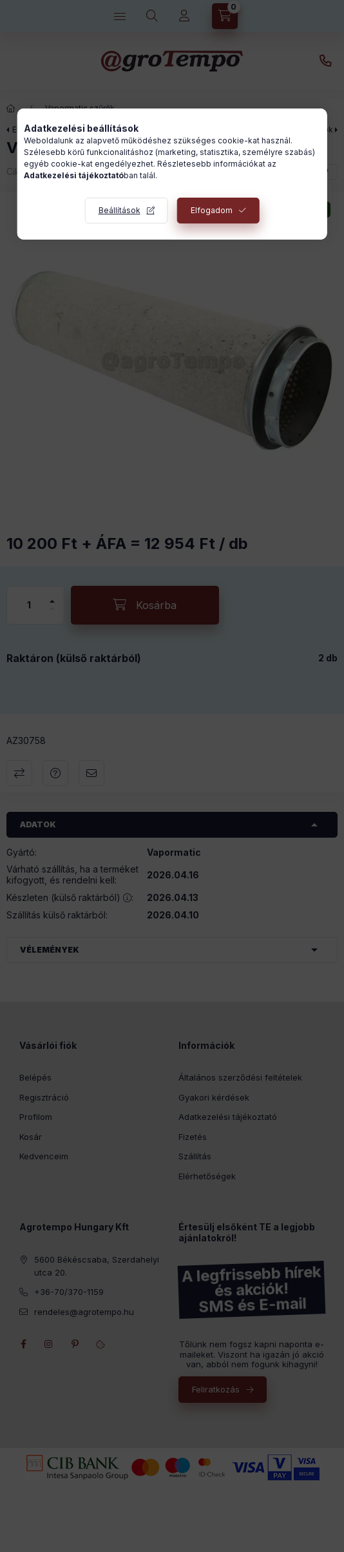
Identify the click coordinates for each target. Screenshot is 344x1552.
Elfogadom (212, 210)
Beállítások (119, 210)
